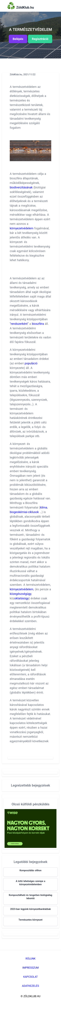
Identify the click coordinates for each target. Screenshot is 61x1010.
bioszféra (38, 323)
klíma (43, 507)
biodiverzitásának (21, 187)
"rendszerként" (19, 323)
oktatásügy (21, 598)
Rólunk (30, 958)
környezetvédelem (21, 228)
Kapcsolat (30, 976)
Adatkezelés (30, 985)
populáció (31, 363)
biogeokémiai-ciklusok (24, 512)
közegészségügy (20, 593)
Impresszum (30, 967)
